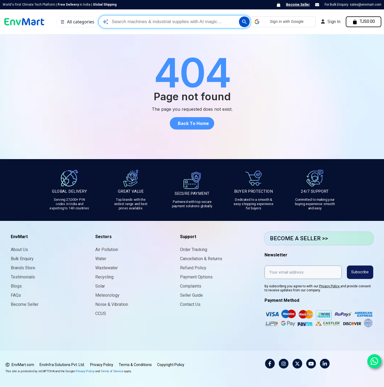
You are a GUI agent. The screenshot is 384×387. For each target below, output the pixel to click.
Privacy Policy (329, 286)
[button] (282, 21)
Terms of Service (112, 370)
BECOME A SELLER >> (299, 238)
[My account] (330, 22)
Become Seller (298, 4)
